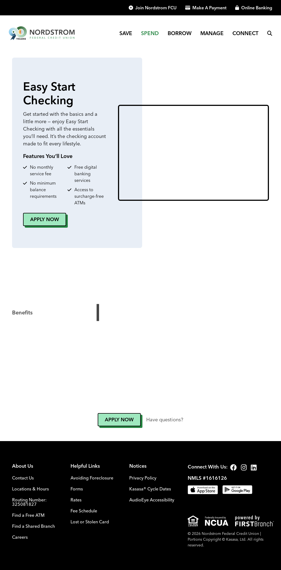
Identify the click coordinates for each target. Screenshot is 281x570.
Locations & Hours (30, 489)
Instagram (244, 467)
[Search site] (269, 33)
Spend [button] (150, 33)
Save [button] (125, 33)
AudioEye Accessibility (151, 500)
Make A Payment (209, 7)
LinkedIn (254, 467)
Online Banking (256, 7)
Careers (20, 537)
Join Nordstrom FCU (155, 7)
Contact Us (23, 478)
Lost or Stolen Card (90, 521)
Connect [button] (245, 33)
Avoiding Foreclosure (92, 478)
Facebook (233, 467)
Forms (77, 489)
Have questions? (164, 419)
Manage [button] (212, 33)
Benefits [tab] (22, 329)
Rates (76, 500)
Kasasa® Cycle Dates (150, 489)
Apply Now (44, 219)
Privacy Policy (142, 478)
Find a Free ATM (28, 515)
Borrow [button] (180, 33)
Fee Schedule (84, 510)
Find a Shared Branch (33, 526)
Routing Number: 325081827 (29, 502)
